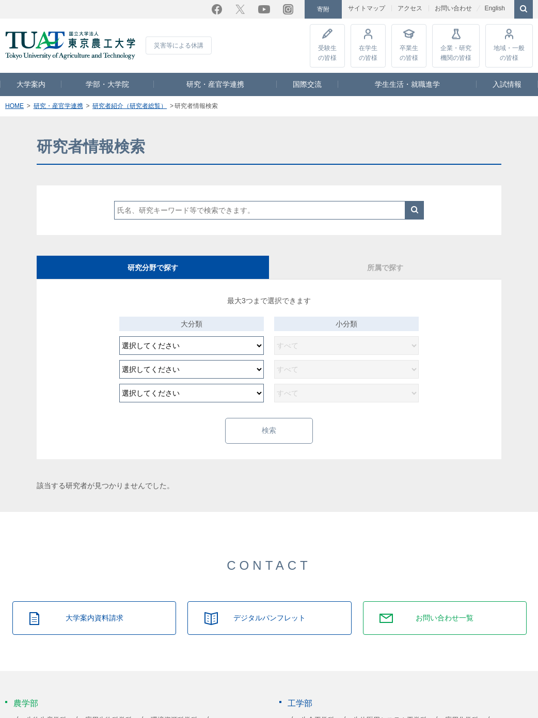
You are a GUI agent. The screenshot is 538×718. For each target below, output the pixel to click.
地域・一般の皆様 (509, 51)
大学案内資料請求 (94, 606)
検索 (414, 209)
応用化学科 (462, 708)
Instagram (288, 9)
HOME (14, 105)
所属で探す (385, 267)
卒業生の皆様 (409, 51)
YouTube (264, 9)
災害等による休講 (178, 45)
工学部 (300, 690)
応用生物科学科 (108, 708)
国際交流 (307, 84)
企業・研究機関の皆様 (455, 51)
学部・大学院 (107, 84)
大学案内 (31, 84)
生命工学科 (318, 708)
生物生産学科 (46, 708)
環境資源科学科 (174, 708)
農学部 (25, 690)
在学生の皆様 (368, 51)
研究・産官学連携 (215, 84)
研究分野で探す (153, 267)
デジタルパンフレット (269, 606)
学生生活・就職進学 (407, 84)
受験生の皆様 (327, 51)
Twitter (240, 9)
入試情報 (507, 84)
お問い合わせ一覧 (444, 606)
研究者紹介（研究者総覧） (129, 105)
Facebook (217, 9)
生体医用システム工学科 (390, 708)
